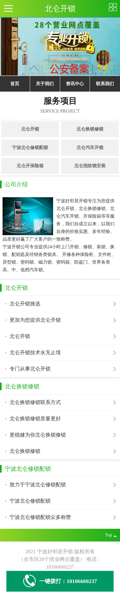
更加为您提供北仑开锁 (35, 320)
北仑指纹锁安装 (90, 165)
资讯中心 (75, 83)
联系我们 (105, 83)
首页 (14, 83)
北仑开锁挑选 (25, 303)
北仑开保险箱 (30, 165)
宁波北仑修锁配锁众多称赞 (40, 517)
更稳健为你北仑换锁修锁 (38, 434)
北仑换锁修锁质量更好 (35, 418)
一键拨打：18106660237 (60, 581)
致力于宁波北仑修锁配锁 (38, 484)
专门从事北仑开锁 (30, 368)
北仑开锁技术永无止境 (35, 352)
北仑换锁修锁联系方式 (35, 402)
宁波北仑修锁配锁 (30, 147)
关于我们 (45, 83)
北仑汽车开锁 (89, 147)
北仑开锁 (30, 129)
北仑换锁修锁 (89, 129)
